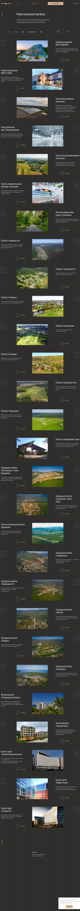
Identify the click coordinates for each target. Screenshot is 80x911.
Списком (58, 31)
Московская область (32, 31)
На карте (68, 31)
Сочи (16, 31)
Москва (22, 31)
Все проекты (9, 31)
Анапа (41, 31)
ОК (69, 906)
